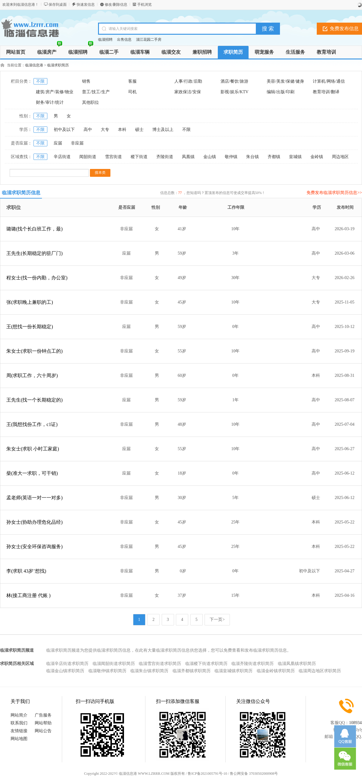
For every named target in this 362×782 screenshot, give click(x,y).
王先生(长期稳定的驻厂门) (34, 253)
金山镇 (209, 156)
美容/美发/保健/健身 (285, 81)
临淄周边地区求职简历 (320, 671)
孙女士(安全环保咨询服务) (34, 546)
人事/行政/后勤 (188, 81)
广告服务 (43, 715)
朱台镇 (252, 156)
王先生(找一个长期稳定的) (34, 399)
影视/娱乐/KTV (235, 92)
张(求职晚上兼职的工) (29, 302)
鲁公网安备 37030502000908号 (254, 773)
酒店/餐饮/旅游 (234, 81)
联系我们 (19, 723)
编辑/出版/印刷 (280, 92)
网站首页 (15, 52)
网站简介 (19, 715)
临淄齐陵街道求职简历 (252, 663)
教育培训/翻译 (326, 92)
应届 (58, 143)
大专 (105, 129)
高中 (88, 129)
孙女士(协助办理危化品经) (34, 522)
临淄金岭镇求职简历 (276, 671)
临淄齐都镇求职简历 (192, 671)
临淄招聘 (105, 39)
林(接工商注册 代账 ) (28, 595)
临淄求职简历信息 (21, 192)
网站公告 (43, 731)
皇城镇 (295, 156)
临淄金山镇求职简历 (65, 671)
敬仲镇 (231, 156)
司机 (132, 92)
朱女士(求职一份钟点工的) (34, 351)
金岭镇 (316, 156)
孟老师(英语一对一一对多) (34, 497)
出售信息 (124, 39)
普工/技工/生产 (96, 92)
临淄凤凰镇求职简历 (297, 663)
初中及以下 (64, 129)
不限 (40, 81)
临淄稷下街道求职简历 (206, 663)
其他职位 (90, 102)
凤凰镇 (188, 156)
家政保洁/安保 (187, 92)
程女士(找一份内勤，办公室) (37, 277)
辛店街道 (62, 156)
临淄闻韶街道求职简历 (114, 663)
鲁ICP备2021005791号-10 (207, 773)
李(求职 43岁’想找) (26, 571)
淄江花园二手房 (148, 39)
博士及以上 (162, 129)
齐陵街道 (164, 156)
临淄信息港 (34, 65)
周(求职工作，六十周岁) (32, 375)
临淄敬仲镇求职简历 (107, 671)
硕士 (139, 129)
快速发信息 (86, 4)
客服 (132, 81)
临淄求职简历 (58, 65)
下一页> (217, 619)
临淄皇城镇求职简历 (233, 671)
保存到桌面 (58, 4)
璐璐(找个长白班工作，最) (34, 228)
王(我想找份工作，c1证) (32, 424)
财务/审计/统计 (50, 102)
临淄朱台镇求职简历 (149, 671)
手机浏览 (144, 4)
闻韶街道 (87, 156)
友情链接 (19, 731)
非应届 (77, 143)
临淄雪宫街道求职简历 (160, 663)
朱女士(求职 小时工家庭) (32, 448)
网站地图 (19, 738)
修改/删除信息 (116, 4)
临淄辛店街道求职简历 (67, 663)
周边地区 (340, 156)
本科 (122, 129)
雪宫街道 (113, 156)
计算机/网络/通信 (329, 81)
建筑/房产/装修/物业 (54, 92)
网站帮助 (43, 723)
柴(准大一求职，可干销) (32, 473)
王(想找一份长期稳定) (29, 326)
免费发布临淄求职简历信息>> (334, 192)
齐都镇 (274, 156)
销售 (86, 81)
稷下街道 (139, 156)
